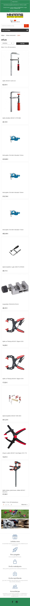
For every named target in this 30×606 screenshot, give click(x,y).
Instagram (16, 602)
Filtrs (22, 43)
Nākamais (24, 504)
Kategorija (6, 30)
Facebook (12, 602)
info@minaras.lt (17, 11)
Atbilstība (7, 43)
